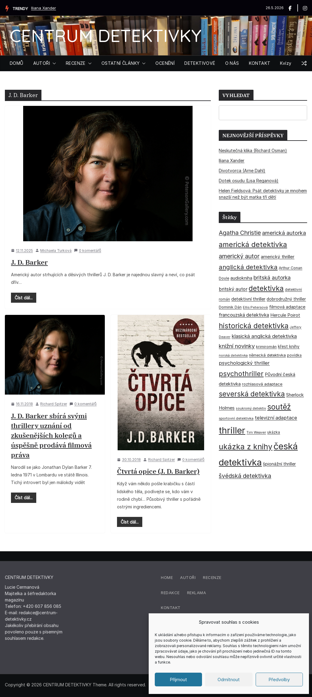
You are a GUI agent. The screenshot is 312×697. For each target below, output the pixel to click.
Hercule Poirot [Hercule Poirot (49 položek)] (285, 315)
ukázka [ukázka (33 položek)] (273, 432)
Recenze (212, 577)
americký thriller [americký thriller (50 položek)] (277, 257)
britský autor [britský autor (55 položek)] (233, 289)
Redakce (170, 592)
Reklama (196, 592)
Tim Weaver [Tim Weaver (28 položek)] (256, 432)
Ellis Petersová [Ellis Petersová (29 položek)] (255, 307)
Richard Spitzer (53, 404)
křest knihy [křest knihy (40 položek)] (289, 346)
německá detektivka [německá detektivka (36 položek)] (267, 355)
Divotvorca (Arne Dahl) (242, 170)
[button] (53, 63)
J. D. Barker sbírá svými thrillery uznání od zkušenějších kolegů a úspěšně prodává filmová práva (51, 435)
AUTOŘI (41, 63)
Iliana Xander (43, 7)
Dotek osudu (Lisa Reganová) (248, 180)
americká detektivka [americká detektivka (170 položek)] (253, 244)
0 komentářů (87, 250)
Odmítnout (229, 679)
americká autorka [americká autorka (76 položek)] (284, 233)
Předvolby (279, 679)
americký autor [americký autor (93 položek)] (239, 256)
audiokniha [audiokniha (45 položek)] (241, 278)
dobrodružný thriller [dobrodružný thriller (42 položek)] (286, 299)
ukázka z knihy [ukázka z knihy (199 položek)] (245, 446)
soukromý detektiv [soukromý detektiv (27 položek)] (251, 408)
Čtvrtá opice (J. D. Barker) (158, 471)
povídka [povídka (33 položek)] (294, 355)
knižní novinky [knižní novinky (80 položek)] (237, 346)
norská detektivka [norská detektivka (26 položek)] (233, 355)
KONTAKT (260, 63)
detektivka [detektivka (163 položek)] (266, 288)
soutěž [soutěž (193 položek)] (279, 406)
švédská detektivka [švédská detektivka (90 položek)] (245, 475)
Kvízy (285, 63)
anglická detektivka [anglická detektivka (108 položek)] (248, 267)
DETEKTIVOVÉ (199, 63)
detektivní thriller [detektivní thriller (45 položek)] (248, 298)
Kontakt (171, 607)
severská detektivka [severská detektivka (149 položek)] (252, 394)
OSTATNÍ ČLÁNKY (120, 63)
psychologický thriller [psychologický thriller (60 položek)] (244, 363)
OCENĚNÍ (165, 63)
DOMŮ (16, 63)
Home (167, 577)
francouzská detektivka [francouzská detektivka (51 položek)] (244, 315)
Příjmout (178, 679)
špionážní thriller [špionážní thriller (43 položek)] (279, 463)
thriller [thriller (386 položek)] (232, 430)
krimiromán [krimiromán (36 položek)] (266, 346)
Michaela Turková (56, 250)
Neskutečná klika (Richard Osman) (253, 150)
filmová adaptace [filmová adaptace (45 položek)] (287, 306)
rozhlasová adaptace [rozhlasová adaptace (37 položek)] (262, 384)
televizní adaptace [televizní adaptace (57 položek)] (276, 418)
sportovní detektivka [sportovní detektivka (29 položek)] (236, 418)
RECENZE (76, 63)
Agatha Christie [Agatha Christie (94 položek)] (240, 232)
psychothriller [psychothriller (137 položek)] (241, 374)
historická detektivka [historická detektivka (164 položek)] (254, 325)
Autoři (188, 577)
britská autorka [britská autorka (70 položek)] (272, 277)
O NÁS (232, 63)
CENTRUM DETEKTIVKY (105, 35)
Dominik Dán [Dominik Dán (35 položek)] (230, 307)
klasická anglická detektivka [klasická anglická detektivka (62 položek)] (264, 336)
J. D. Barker (29, 262)
